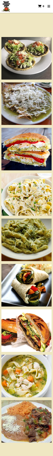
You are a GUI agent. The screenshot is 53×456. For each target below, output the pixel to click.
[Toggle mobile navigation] (49, 6)
